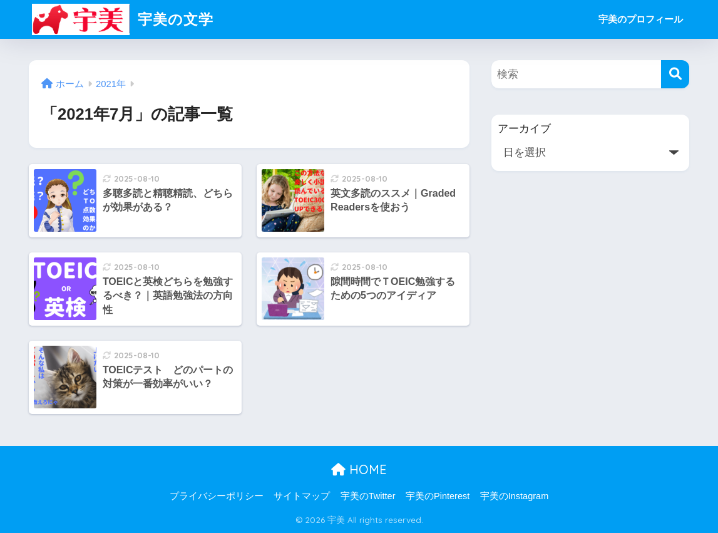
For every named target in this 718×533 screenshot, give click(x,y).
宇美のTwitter (368, 496)
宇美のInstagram (514, 496)
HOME (359, 469)
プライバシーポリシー (217, 496)
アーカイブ (524, 129)
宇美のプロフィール (640, 19)
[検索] (675, 74)
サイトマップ (302, 496)
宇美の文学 (122, 19)
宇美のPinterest (437, 496)
